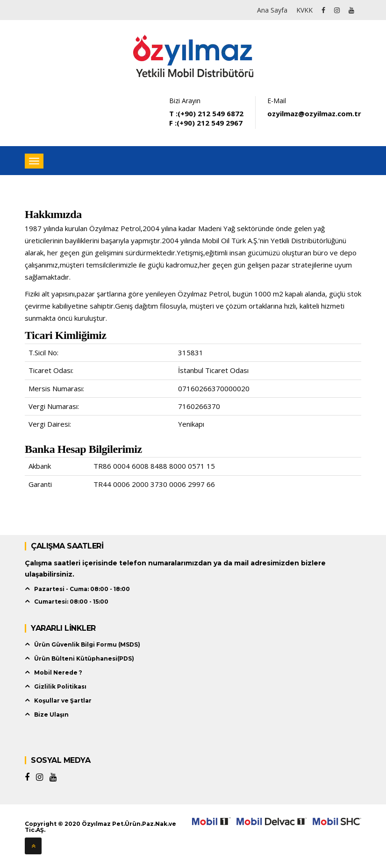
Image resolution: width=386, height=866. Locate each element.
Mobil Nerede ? (58, 672)
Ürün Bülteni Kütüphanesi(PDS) (84, 658)
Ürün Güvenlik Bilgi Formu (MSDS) (87, 644)
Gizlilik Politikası (60, 686)
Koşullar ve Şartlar (63, 700)
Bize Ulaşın (51, 714)
